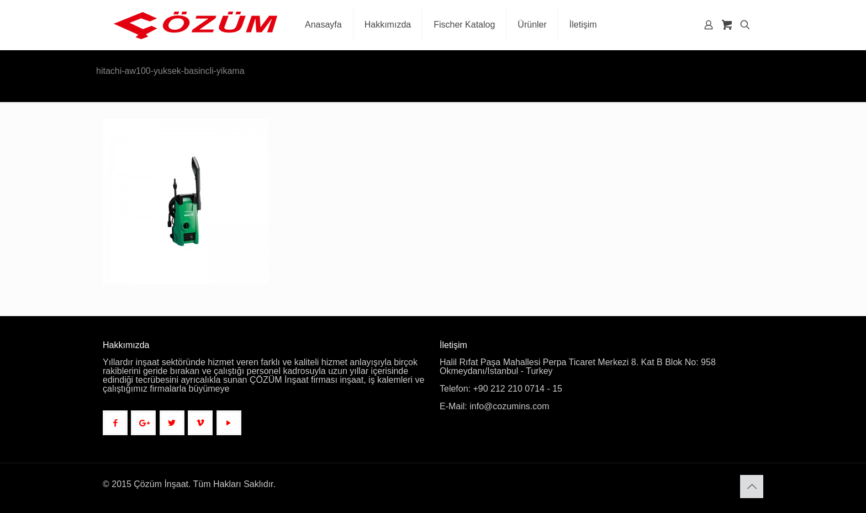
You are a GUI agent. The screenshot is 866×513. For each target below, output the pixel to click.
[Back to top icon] (751, 486)
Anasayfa (729, 72)
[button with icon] (115, 422)
